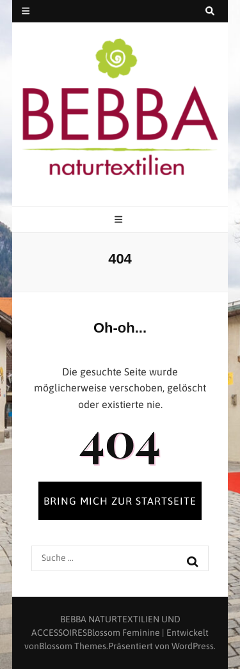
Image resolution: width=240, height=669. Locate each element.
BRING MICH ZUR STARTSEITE (120, 501)
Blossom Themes (72, 646)
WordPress (193, 646)
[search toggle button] (209, 11)
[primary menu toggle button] (120, 220)
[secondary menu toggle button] (25, 11)
